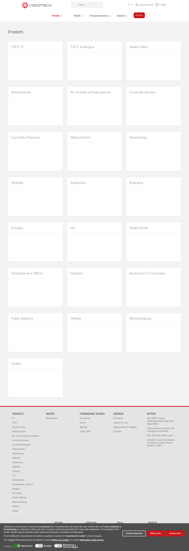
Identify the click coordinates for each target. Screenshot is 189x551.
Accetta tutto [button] (175, 533)
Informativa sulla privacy (92, 540)
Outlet (15, 510)
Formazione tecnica (92, 413)
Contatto (117, 431)
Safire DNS (85, 431)
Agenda (83, 427)
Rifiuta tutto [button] (155, 533)
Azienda (118, 413)
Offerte (15, 506)
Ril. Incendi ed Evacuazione (25, 435)
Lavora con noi (120, 422)
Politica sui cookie (60, 540)
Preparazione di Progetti (125, 427)
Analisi (47, 546)
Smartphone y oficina (22, 484)
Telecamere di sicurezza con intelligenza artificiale (160, 429)
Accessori (17, 493)
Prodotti (17, 413)
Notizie (151, 413)
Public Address (19, 497)
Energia (16, 471)
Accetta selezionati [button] (134, 533)
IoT (13, 475)
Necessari (26, 546)
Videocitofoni (18, 449)
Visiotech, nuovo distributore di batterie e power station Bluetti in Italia (161, 442)
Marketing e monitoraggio (70, 546)
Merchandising (19, 501)
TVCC (14, 422)
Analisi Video (18, 427)
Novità (50, 413)
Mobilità (16, 457)
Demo (82, 422)
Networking (17, 453)
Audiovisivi (17, 462)
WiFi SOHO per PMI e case (160, 435)
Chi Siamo (118, 418)
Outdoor (16, 488)
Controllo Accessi (20, 440)
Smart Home (18, 479)
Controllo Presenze (21, 444)
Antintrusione (19, 431)
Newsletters (52, 418)
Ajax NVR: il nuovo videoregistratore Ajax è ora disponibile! (160, 421)
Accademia (85, 418)
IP (13, 418)
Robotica (16, 466)
